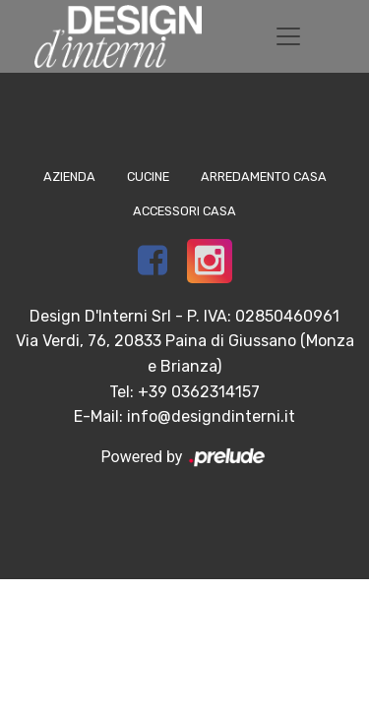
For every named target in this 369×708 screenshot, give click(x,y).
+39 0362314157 (199, 392)
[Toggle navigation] (288, 36)
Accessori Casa (184, 211)
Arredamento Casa (264, 176)
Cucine (148, 176)
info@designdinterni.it (211, 416)
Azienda (69, 176)
